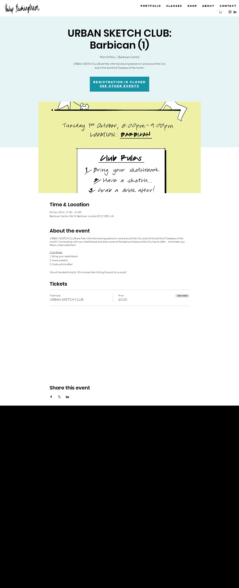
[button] (221, 11)
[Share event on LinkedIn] (67, 396)
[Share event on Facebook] (51, 396)
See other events (119, 86)
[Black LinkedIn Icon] (235, 12)
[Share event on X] (59, 396)
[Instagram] (230, 12)
